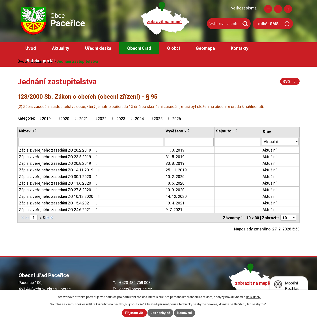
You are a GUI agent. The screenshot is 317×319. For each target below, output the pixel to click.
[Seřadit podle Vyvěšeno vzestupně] (188, 129)
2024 (139, 118)
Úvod (30, 48)
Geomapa (205, 48)
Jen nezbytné (160, 313)
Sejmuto (225, 131)
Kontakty (239, 48)
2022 (102, 118)
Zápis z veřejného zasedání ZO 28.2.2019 (59, 150)
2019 (46, 118)
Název (26, 131)
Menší (268, 9)
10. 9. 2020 (175, 189)
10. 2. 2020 (175, 176)
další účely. (253, 297)
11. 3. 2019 (175, 150)
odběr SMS (268, 23)
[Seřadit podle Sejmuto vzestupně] (237, 129)
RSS (290, 81)
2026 (176, 118)
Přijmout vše (134, 313)
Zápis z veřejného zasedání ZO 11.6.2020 (59, 183)
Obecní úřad (139, 48)
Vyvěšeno (176, 131)
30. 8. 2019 (175, 163)
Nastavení (184, 313)
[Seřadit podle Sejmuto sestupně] (237, 131)
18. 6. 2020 (175, 183)
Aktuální (269, 150)
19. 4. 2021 (175, 203)
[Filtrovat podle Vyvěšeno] (189, 142)
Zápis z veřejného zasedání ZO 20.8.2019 (59, 163)
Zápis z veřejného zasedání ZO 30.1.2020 (59, 176)
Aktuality (60, 48)
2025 (158, 118)
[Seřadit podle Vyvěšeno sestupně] (188, 131)
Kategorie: (26, 118)
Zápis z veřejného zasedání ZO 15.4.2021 (59, 203)
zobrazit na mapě (164, 21)
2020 (64, 118)
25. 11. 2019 (176, 170)
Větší (288, 9)
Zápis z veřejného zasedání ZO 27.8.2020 (59, 189)
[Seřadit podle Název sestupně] (36, 131)
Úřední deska (98, 48)
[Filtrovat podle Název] (90, 142)
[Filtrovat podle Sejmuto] (237, 142)
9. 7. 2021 (174, 209)
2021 (83, 118)
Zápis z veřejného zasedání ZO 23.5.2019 (59, 156)
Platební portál (40, 60)
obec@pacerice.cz (135, 289)
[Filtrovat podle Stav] (280, 141)
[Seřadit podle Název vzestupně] (36, 129)
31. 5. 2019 (175, 156)
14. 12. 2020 (176, 196)
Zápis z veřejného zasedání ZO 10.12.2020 (60, 196)
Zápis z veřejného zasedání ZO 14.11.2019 (60, 170)
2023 (120, 118)
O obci (173, 48)
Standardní (278, 9)
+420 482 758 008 (135, 282)
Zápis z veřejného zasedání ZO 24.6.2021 (59, 209)
